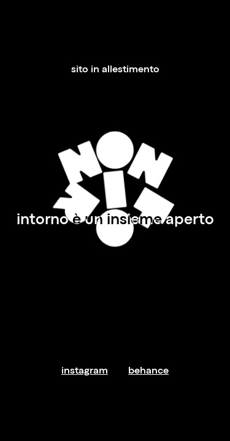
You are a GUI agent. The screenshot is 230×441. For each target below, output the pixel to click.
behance (148, 371)
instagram (84, 371)
